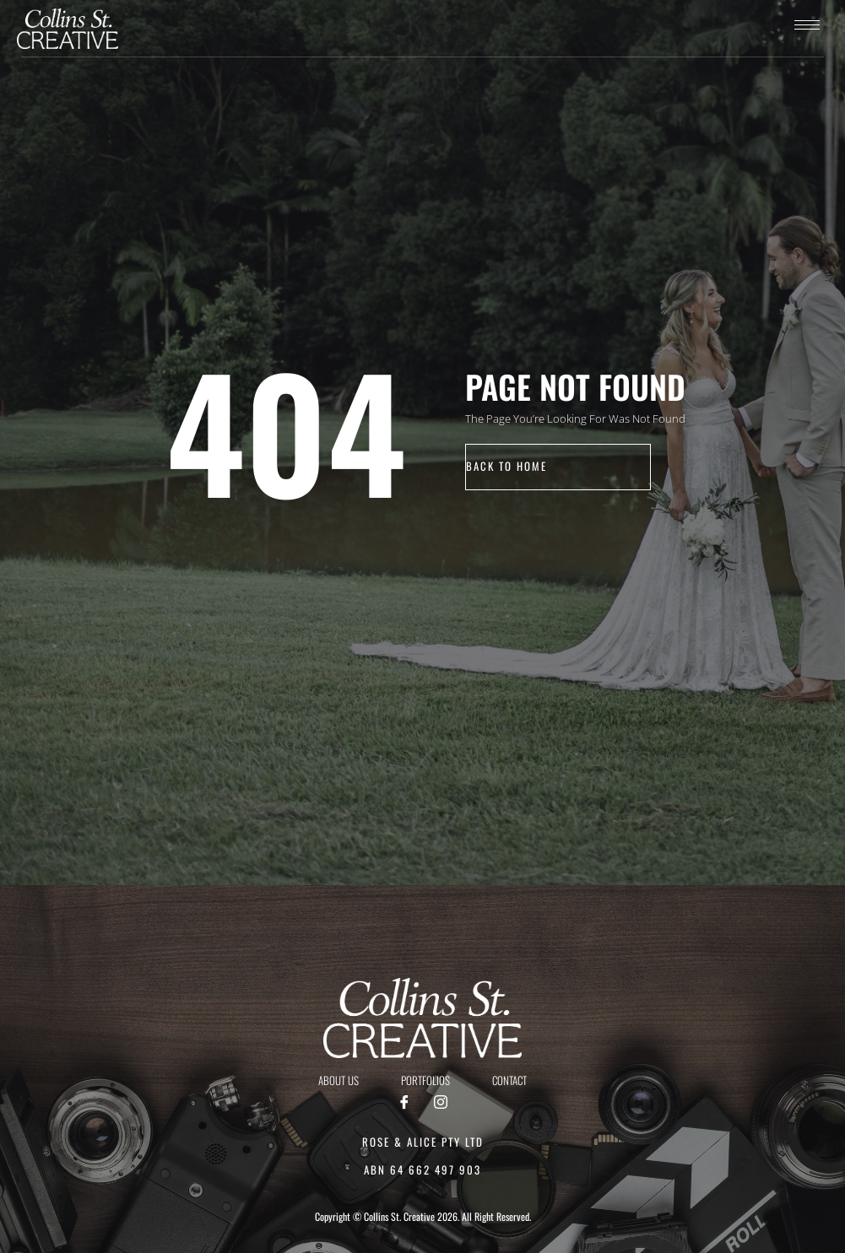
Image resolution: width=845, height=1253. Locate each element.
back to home (506, 466)
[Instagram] (440, 1102)
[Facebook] (404, 1102)
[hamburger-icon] (807, 25)
